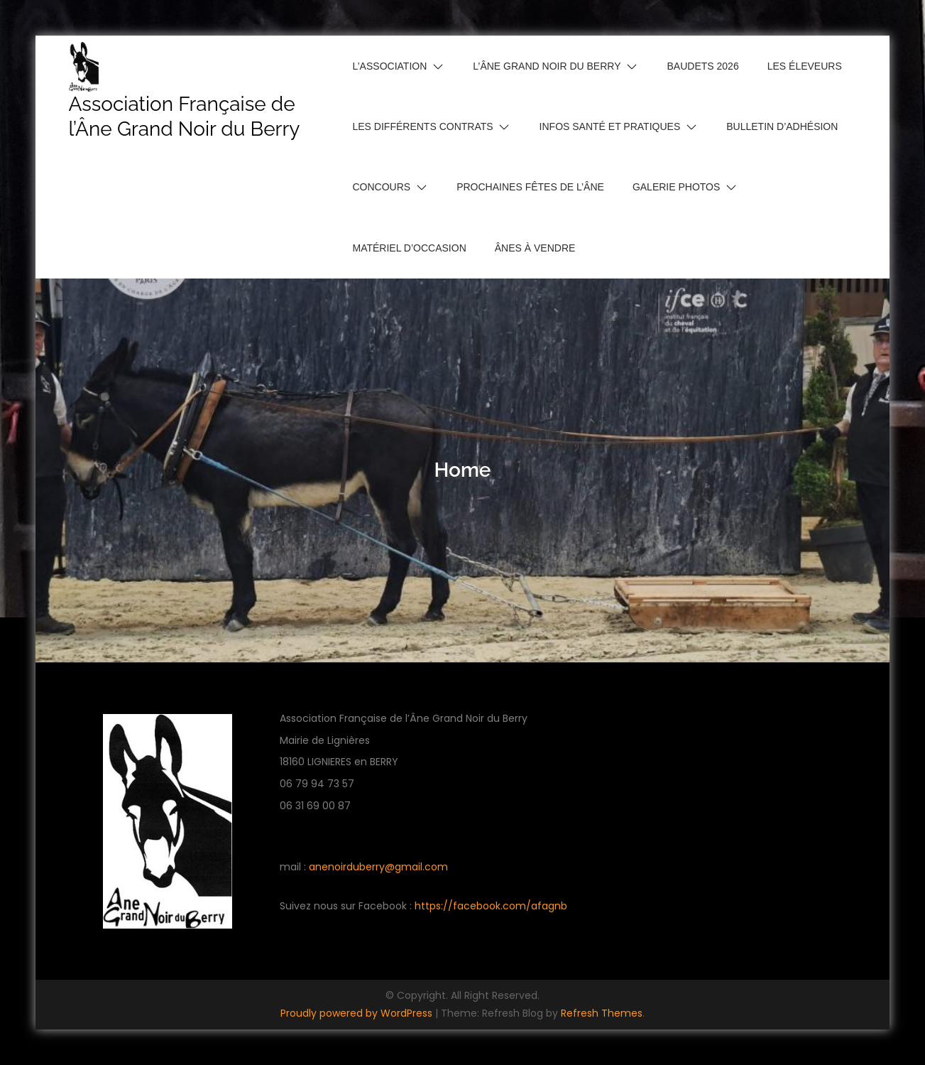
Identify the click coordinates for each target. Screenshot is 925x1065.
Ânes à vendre (535, 248)
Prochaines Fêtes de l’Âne (530, 187)
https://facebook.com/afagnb (491, 906)
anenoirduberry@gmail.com (378, 867)
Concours (382, 187)
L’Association (390, 66)
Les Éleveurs (804, 66)
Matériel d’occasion (409, 248)
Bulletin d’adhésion (782, 126)
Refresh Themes (601, 1013)
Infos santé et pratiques (610, 126)
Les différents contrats (423, 126)
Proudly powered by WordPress (357, 1013)
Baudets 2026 (703, 66)
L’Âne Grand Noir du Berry (546, 66)
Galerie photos (676, 187)
